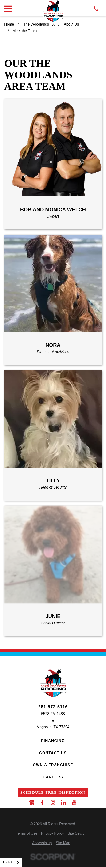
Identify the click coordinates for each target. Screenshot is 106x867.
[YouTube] (74, 802)
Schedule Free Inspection (53, 792)
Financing (53, 741)
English (8, 862)
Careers (53, 777)
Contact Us (53, 753)
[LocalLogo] (53, 11)
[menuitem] (26, 833)
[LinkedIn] (63, 802)
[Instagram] (53, 802)
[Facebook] (42, 802)
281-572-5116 (53, 707)
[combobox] (11, 862)
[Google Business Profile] (31, 802)
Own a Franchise (53, 765)
